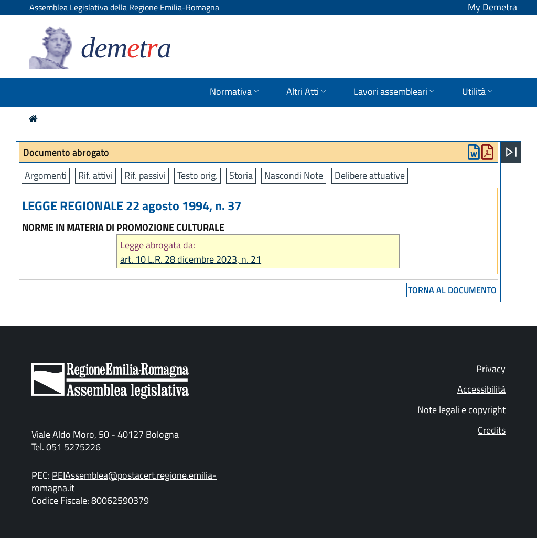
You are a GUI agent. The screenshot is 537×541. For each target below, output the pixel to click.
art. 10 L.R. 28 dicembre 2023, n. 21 (190, 259)
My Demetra (492, 7)
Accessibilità (481, 389)
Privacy (491, 369)
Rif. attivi (95, 175)
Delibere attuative (370, 175)
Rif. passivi (145, 175)
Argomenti (46, 175)
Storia (241, 175)
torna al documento (452, 290)
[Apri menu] (511, 152)
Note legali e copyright (461, 410)
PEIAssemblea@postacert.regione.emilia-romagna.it (124, 481)
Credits (492, 430)
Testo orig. (197, 175)
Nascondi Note (293, 175)
